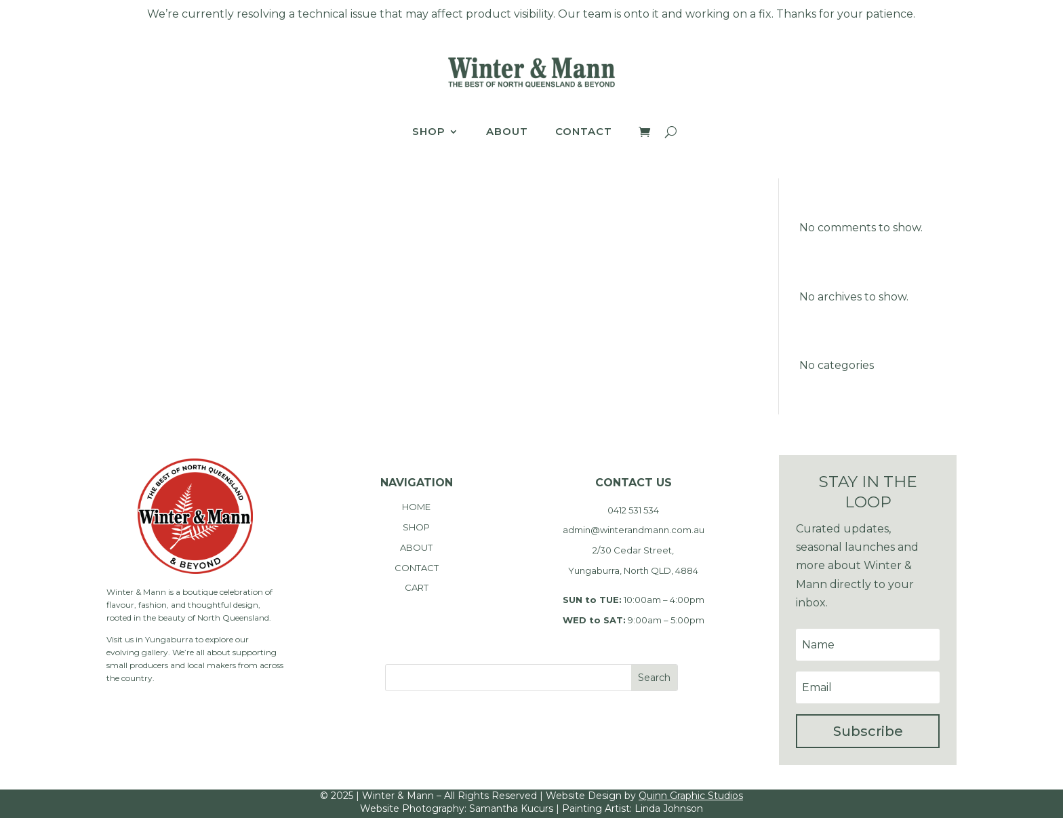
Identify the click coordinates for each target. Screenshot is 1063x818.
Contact (583, 132)
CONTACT (417, 567)
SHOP (416, 527)
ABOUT (416, 547)
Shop (428, 132)
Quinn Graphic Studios (691, 796)
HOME (416, 506)
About (507, 132)
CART (416, 587)
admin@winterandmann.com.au (633, 529)
